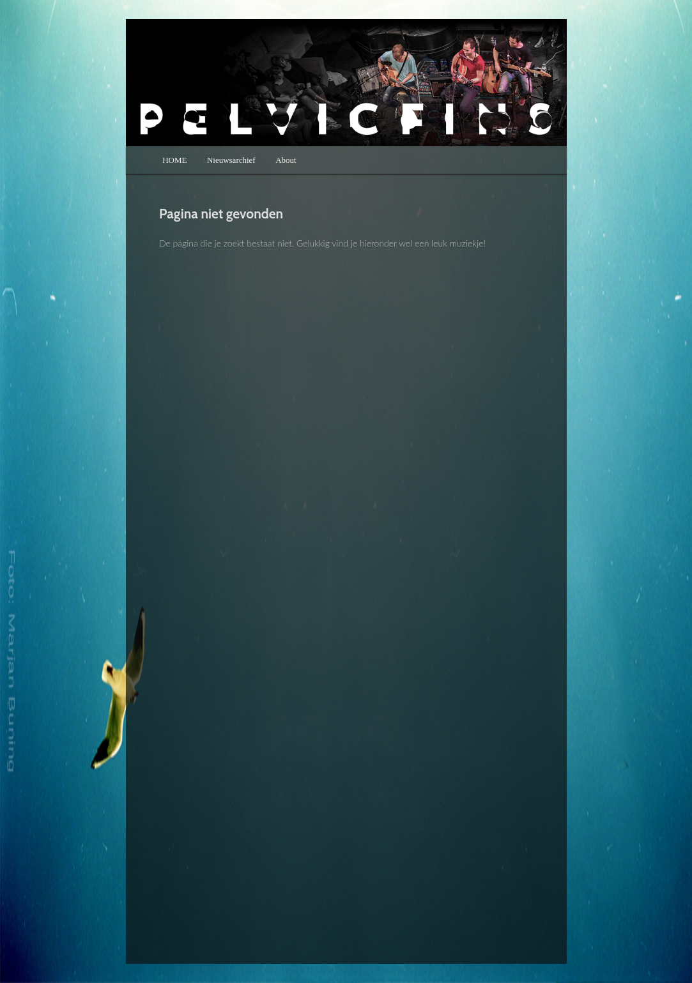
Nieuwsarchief (231, 160)
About (285, 160)
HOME (174, 160)
